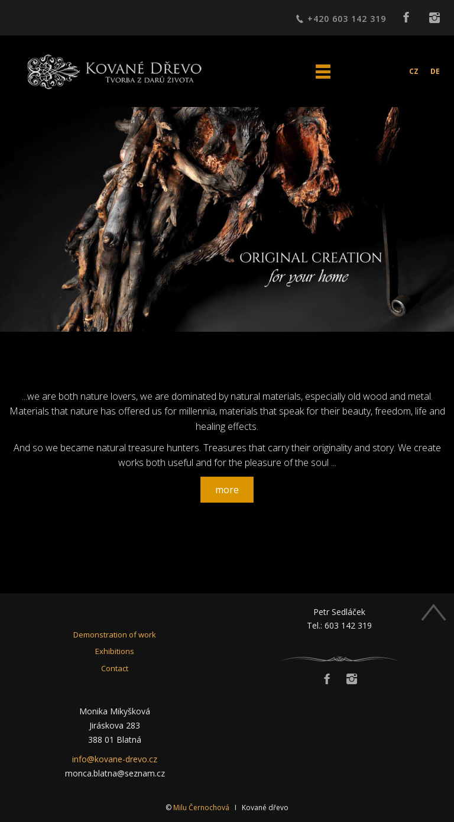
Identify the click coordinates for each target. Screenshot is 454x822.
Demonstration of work (114, 634)
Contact (114, 668)
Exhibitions (114, 651)
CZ (414, 71)
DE (435, 71)
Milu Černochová (201, 807)
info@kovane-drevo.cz (114, 759)
